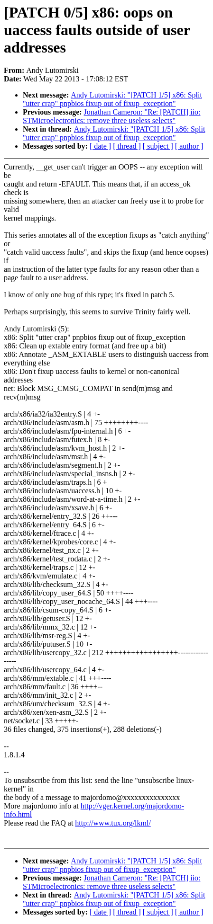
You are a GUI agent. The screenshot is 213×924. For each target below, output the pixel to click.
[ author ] (189, 146)
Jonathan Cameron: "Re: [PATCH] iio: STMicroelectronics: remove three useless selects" (112, 116)
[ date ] (100, 146)
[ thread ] (127, 146)
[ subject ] (158, 146)
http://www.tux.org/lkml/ (113, 823)
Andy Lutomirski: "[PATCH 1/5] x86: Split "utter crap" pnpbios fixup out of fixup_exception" (112, 99)
